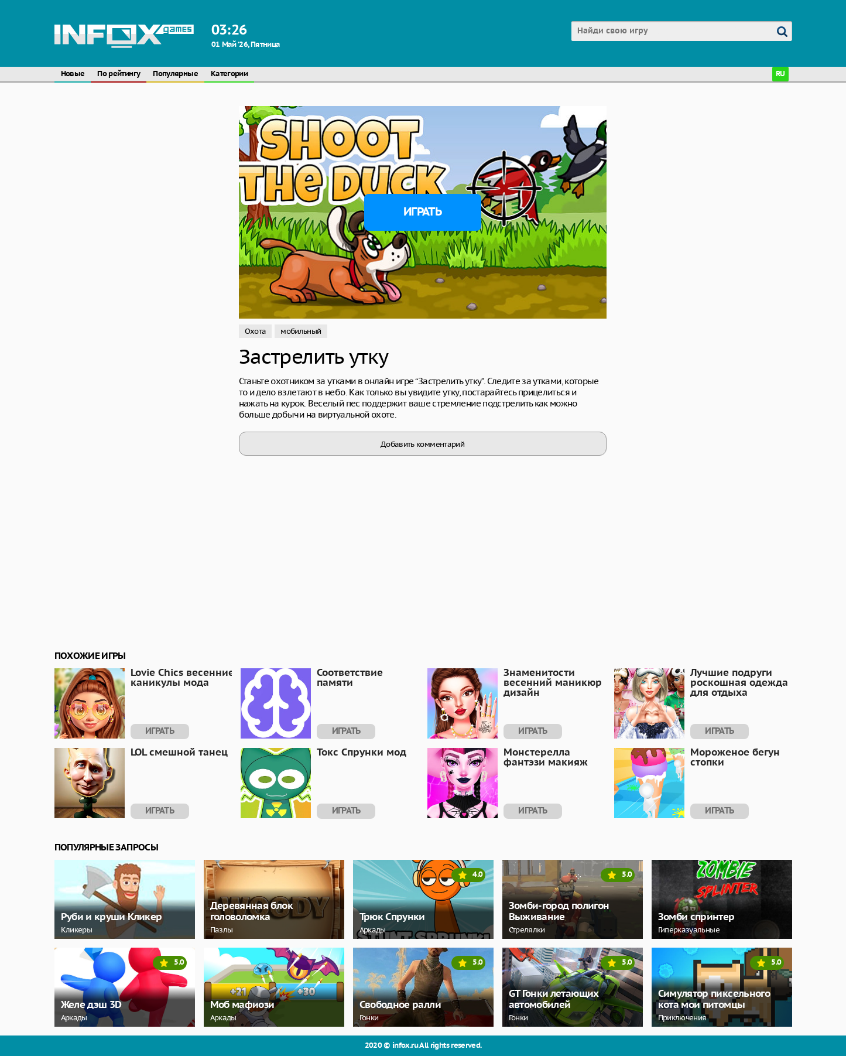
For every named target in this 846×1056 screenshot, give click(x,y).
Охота (255, 331)
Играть (422, 212)
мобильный (300, 331)
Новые (73, 74)
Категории (229, 74)
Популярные (175, 74)
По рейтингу (118, 74)
